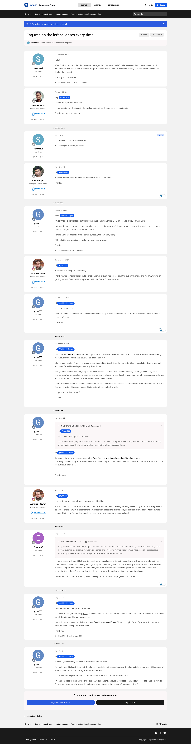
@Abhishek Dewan (65, 303)
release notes (73, 354)
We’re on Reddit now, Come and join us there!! (46, 24)
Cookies (53, 740)
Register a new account (60, 702)
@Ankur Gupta (67, 215)
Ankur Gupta (38, 180)
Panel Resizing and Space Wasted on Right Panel (114, 458)
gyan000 (38, 223)
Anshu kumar (38, 105)
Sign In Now (130, 702)
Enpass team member (39, 184)
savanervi (35, 42)
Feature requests (65, 42)
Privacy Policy (31, 740)
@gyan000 (62, 265)
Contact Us (43, 740)
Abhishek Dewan (38, 273)
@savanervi (64, 97)
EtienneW (38, 547)
